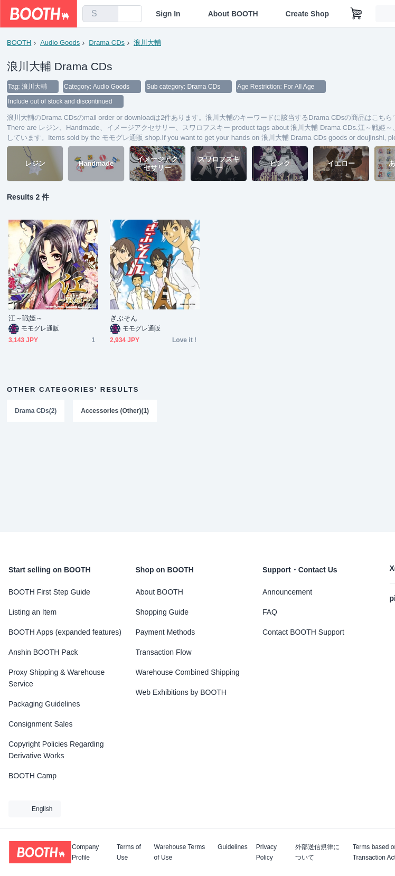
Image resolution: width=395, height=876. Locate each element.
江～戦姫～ (25, 318)
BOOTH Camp (32, 775)
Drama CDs (107, 42)
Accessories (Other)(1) (115, 411)
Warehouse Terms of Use (179, 852)
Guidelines (233, 847)
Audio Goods (60, 42)
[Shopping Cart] (356, 13)
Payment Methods (165, 632)
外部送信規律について (317, 852)
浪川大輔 (147, 42)
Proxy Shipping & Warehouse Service (56, 678)
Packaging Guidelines (44, 704)
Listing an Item (32, 612)
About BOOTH (233, 13)
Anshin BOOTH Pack (43, 652)
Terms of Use (129, 852)
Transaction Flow (164, 652)
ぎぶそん (123, 318)
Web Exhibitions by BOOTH (181, 692)
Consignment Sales (40, 724)
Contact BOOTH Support (303, 632)
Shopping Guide (162, 612)
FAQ (269, 612)
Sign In (168, 13)
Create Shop (307, 13)
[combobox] (100, 13)
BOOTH (19, 42)
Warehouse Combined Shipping (188, 672)
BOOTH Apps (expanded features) (64, 632)
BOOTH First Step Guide (49, 592)
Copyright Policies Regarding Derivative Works (56, 750)
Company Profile (85, 852)
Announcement (287, 592)
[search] (107, 14)
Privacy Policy (266, 852)
